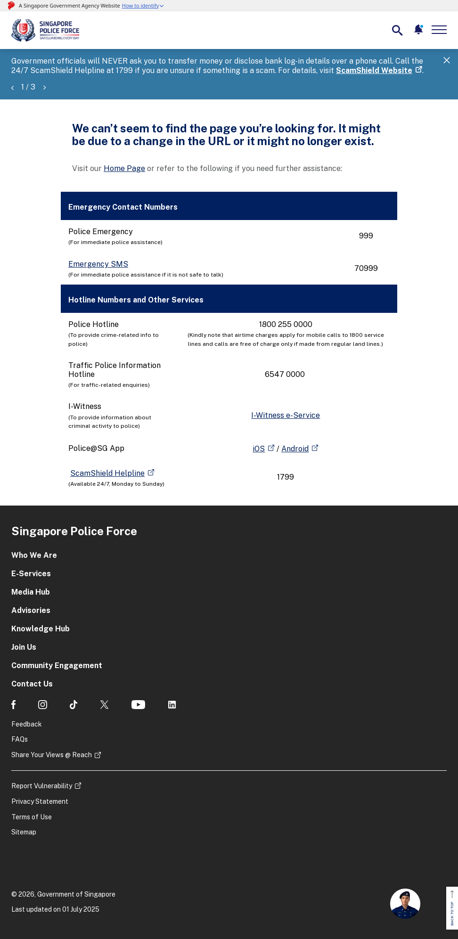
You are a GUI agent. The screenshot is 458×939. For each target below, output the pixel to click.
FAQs (19, 739)
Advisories (30, 610)
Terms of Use (31, 817)
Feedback (26, 724)
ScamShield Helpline (107, 473)
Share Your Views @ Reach (51, 755)
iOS (259, 448)
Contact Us (32, 683)
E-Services (31, 573)
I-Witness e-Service (285, 415)
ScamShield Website (374, 70)
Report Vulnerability (41, 786)
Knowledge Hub (40, 628)
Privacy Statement (39, 801)
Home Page (124, 168)
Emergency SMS (98, 264)
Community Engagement (56, 665)
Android (295, 448)
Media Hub (30, 592)
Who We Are (34, 555)
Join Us (23, 647)
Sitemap (23, 832)
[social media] (13, 704)
